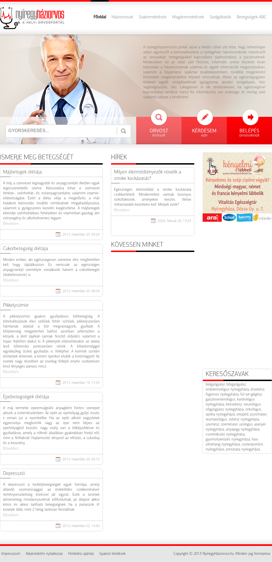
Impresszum (10, 554)
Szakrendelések (153, 17)
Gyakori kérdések (112, 554)
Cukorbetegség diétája (25, 248)
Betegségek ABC (251, 17)
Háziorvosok (122, 17)
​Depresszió (14, 473)
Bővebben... (11, 224)
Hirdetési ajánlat (81, 554)
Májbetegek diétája (22, 172)
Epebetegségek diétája (26, 397)
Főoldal (100, 17)
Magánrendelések (188, 17)
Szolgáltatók (220, 17)
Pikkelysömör (16, 305)
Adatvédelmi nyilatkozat (44, 554)
